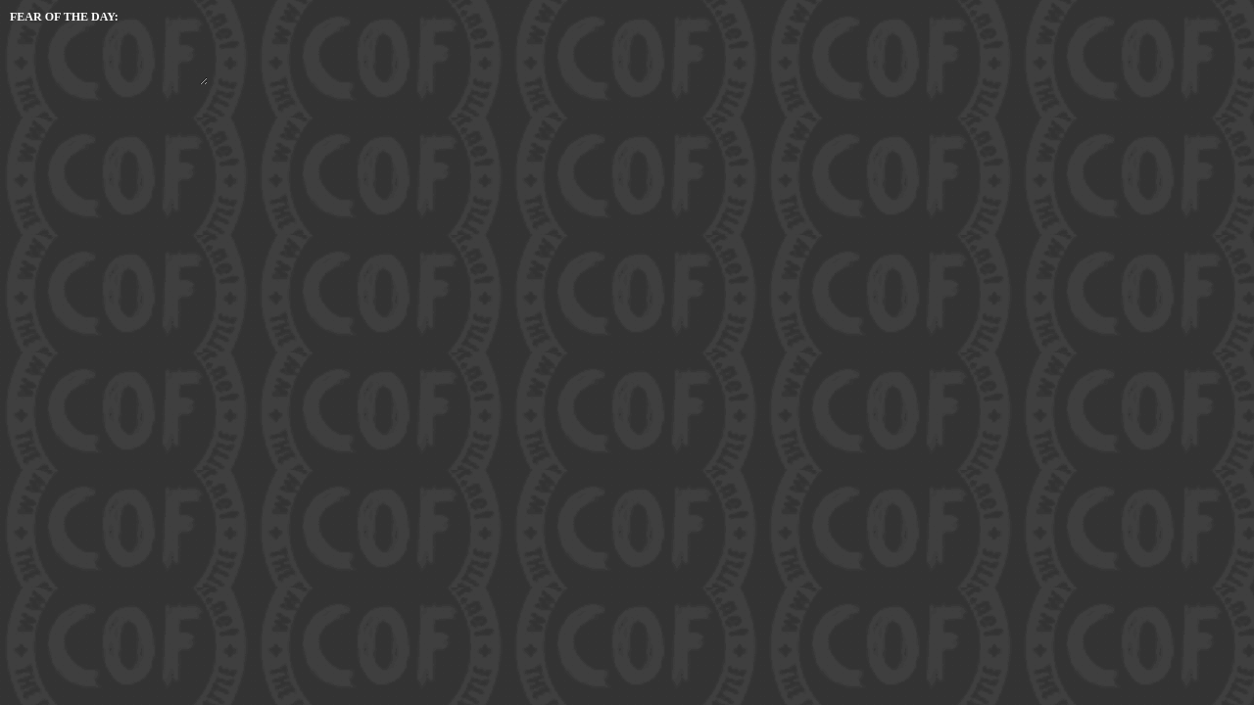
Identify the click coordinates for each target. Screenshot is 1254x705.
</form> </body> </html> (108, 46)
